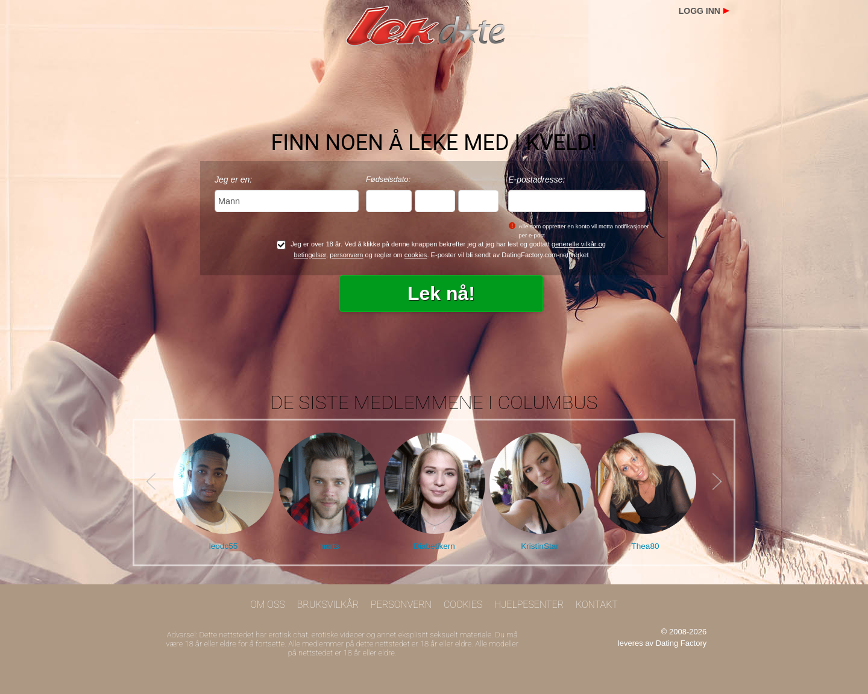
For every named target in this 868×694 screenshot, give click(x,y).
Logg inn (699, 11)
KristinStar (540, 546)
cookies (415, 254)
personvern (346, 254)
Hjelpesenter (529, 604)
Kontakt (597, 604)
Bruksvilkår (328, 604)
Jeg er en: (233, 179)
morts (329, 546)
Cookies (463, 604)
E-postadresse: (536, 179)
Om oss (267, 604)
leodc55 (223, 546)
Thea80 (645, 546)
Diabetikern (434, 546)
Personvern (401, 604)
